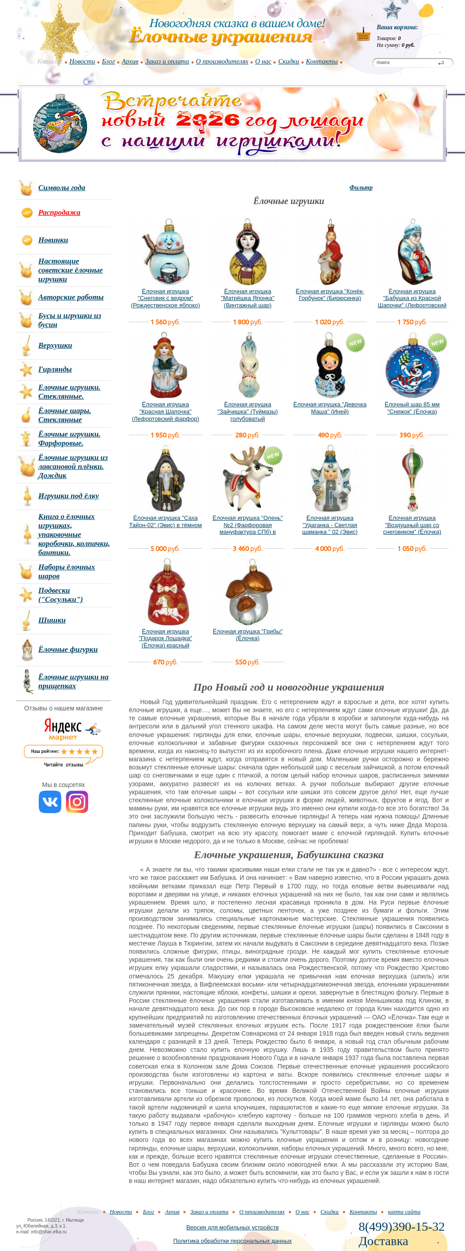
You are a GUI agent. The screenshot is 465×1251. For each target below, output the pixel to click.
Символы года (61, 187)
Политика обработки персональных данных (232, 1240)
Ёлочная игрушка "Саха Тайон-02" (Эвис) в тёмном (165, 521)
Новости (82, 61)
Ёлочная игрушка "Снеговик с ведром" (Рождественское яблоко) (165, 298)
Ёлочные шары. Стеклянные (64, 415)
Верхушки (55, 345)
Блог (108, 61)
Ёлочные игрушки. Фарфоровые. (69, 438)
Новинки (53, 240)
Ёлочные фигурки (68, 649)
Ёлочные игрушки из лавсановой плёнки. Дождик (73, 466)
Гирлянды (55, 369)
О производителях (222, 61)
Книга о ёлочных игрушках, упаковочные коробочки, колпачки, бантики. (74, 534)
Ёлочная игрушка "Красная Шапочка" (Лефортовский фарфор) (165, 411)
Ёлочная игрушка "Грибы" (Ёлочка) (248, 635)
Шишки (52, 620)
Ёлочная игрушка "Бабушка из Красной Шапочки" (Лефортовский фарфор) (412, 302)
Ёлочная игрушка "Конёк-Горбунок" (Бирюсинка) (330, 295)
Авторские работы (71, 297)
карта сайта (404, 1211)
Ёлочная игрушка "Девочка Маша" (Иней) (329, 408)
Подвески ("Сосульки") (60, 595)
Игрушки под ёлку (68, 495)
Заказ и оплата (167, 61)
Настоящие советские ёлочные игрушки (70, 270)
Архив (130, 61)
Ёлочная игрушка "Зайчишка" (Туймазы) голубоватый (248, 411)
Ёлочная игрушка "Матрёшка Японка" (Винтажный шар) (247, 298)
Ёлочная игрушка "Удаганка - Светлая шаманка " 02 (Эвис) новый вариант (330, 528)
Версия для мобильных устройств (232, 1227)
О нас (263, 61)
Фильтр (361, 187)
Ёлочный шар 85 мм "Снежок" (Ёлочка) (412, 408)
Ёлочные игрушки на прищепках (73, 681)
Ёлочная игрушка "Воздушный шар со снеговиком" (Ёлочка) (412, 524)
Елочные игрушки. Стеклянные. (69, 391)
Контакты (322, 61)
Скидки (288, 61)
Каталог (50, 61)
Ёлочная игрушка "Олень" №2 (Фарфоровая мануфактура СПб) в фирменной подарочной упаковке (248, 531)
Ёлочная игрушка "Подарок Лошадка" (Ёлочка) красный (165, 638)
